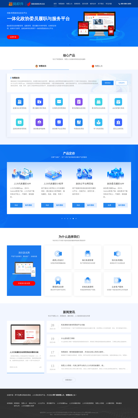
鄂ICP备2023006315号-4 (77, 412)
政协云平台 (32, 403)
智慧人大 (69, 3)
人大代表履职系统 (75, 403)
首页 (55, 3)
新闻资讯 (77, 3)
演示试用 (85, 3)
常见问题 (109, 3)
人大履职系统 (110, 403)
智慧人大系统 (99, 403)
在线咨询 (122, 83)
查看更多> (69, 380)
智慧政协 (62, 3)
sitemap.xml (94, 412)
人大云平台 (41, 403)
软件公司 (17, 406)
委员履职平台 (51, 403)
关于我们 (101, 3)
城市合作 (93, 3)
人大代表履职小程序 (27, 406)
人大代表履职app (62, 403)
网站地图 (88, 412)
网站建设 (119, 403)
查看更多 (108, 83)
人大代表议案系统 (88, 403)
